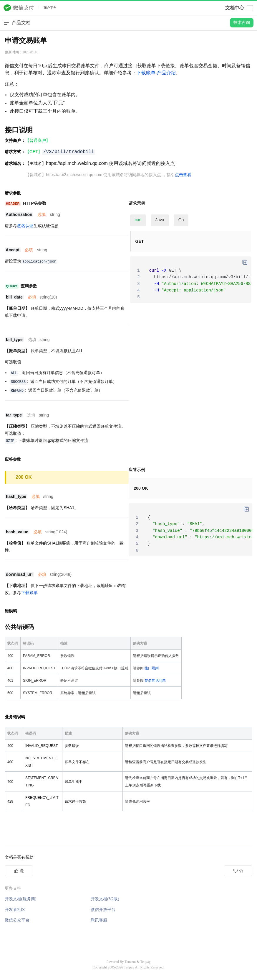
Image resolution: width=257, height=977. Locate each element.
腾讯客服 (99, 920)
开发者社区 (15, 909)
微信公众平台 (17, 920)
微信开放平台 (103, 909)
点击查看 (183, 174)
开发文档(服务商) (20, 899)
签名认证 (25, 225)
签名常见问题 (155, 680)
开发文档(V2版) (105, 899)
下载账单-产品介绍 (156, 72)
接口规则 (152, 668)
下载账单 (29, 592)
